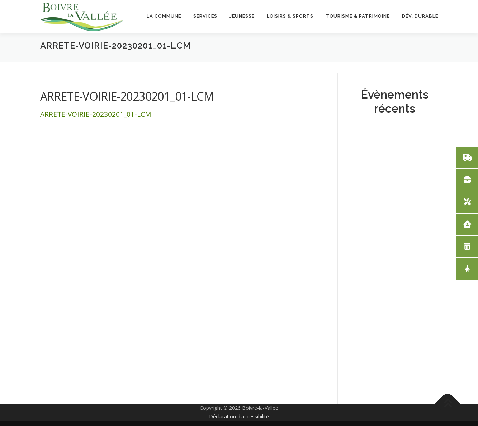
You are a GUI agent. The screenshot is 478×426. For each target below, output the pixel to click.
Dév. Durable (420, 16)
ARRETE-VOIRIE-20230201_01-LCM (95, 114)
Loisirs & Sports (290, 16)
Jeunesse (242, 16)
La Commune (164, 16)
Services (205, 16)
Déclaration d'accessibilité (239, 416)
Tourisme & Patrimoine (358, 16)
